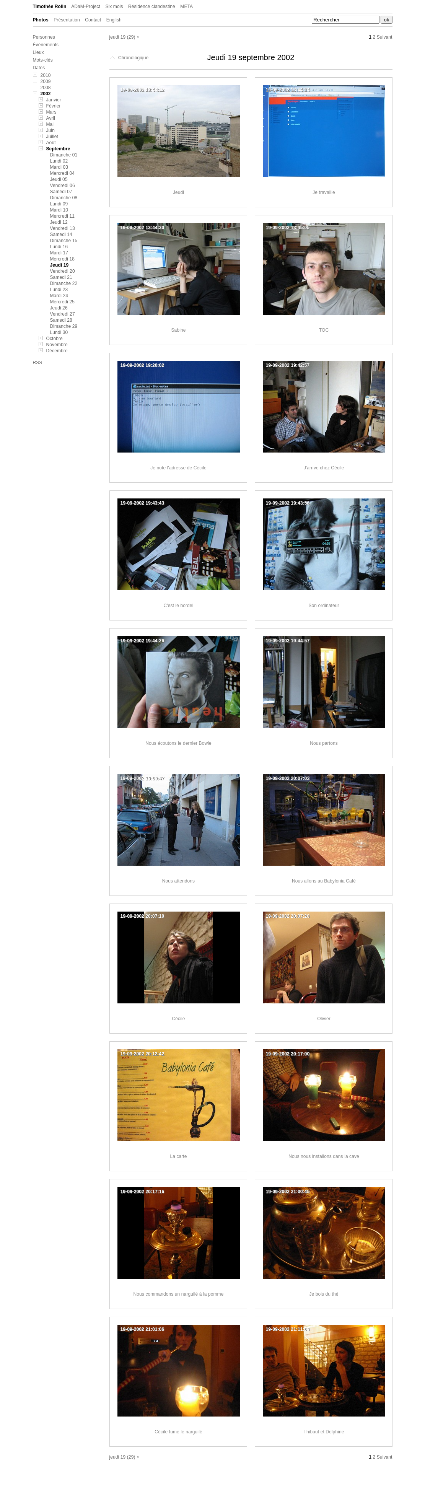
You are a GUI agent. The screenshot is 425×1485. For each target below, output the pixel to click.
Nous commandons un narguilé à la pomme (179, 1294)
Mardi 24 (59, 295)
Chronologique (129, 57)
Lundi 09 (59, 204)
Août (51, 142)
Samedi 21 (61, 277)
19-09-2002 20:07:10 (142, 916)
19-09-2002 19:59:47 (142, 778)
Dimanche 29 (64, 326)
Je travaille (324, 192)
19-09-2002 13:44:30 (142, 227)
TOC (324, 330)
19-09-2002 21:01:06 (142, 1329)
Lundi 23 (59, 289)
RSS (37, 362)
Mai (50, 124)
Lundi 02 (59, 161)
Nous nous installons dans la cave (323, 1156)
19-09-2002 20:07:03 (288, 778)
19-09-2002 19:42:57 (288, 365)
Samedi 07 (61, 191)
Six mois (114, 6)
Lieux (38, 52)
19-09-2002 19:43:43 (142, 503)
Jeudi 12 (59, 222)
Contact (93, 20)
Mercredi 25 (62, 301)
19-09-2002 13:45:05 (288, 227)
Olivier (324, 1018)
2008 (46, 87)
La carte (178, 1156)
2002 (46, 93)
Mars (51, 112)
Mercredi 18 (62, 259)
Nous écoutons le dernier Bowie (178, 743)
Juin (50, 130)
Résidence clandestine (151, 6)
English (114, 20)
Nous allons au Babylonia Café (324, 881)
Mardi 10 (59, 210)
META (186, 6)
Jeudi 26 (59, 308)
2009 (46, 81)
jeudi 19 (117, 37)
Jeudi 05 (59, 179)
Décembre (57, 350)
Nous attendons (178, 881)
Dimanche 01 (64, 155)
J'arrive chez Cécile (324, 468)
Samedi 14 (61, 234)
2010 (46, 75)
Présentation (67, 20)
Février (53, 106)
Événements (46, 44)
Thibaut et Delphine (324, 1432)
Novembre (57, 344)
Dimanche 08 (64, 197)
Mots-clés (43, 60)
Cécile (178, 1018)
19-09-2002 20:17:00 (288, 1054)
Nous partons (324, 743)
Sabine (178, 330)
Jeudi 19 (59, 265)
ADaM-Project (85, 6)
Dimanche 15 (64, 240)
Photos (41, 20)
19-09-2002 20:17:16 (142, 1191)
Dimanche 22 (64, 283)
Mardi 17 (59, 253)
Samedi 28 (61, 320)
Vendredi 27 (62, 314)
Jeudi (178, 192)
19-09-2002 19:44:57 (288, 640)
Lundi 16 (59, 246)
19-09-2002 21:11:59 (288, 1329)
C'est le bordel (179, 605)
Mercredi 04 (62, 173)
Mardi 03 (59, 167)
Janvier (53, 100)
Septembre (58, 148)
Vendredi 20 (62, 271)
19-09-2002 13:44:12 (142, 90)
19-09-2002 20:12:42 (142, 1054)
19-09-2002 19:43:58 (288, 503)
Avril (50, 118)
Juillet (52, 136)
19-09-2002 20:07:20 (288, 916)
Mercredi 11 (62, 216)
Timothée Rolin (50, 6)
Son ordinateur (323, 605)
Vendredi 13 (62, 228)
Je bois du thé (323, 1294)
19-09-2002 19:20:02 (142, 365)
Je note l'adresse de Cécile (178, 468)
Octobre (54, 338)
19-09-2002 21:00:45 (288, 1191)
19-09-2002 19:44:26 (142, 640)
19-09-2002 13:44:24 (288, 90)
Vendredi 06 (62, 185)
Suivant (384, 37)
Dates (39, 67)
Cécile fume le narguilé (178, 1432)
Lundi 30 (59, 332)
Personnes (44, 37)
